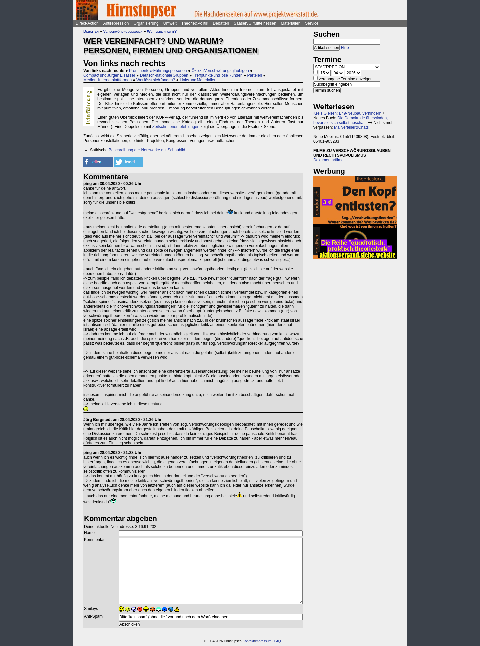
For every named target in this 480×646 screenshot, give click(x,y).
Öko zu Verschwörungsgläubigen (220, 70)
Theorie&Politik (194, 23)
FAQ (277, 641)
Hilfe (345, 47)
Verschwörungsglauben (122, 31)
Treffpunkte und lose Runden (218, 75)
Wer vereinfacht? (162, 31)
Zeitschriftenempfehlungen (175, 126)
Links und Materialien (198, 80)
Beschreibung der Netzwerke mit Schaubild (147, 150)
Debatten (221, 23)
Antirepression (116, 23)
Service (311, 23)
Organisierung (145, 23)
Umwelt (170, 23)
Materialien (291, 23)
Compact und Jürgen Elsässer (109, 75)
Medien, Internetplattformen (107, 80)
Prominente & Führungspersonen (158, 70)
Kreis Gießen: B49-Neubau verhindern (347, 113)
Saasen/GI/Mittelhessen (255, 23)
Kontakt (248, 641)
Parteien (254, 75)
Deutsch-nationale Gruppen (164, 75)
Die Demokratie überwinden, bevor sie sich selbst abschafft (350, 120)
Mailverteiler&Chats (351, 127)
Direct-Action (87, 23)
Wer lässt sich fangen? (155, 80)
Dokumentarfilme (328, 160)
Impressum (263, 641)
